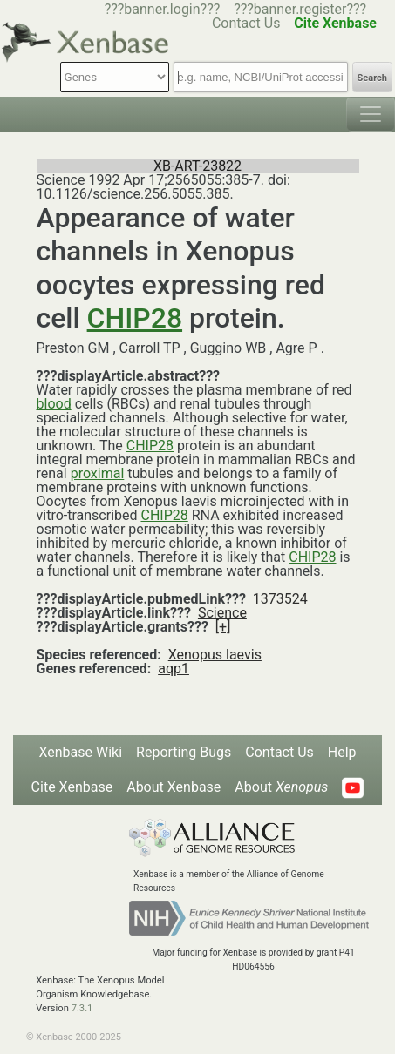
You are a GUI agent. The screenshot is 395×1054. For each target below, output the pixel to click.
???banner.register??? (300, 9)
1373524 (280, 599)
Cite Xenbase (72, 787)
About (281, 787)
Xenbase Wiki (80, 752)
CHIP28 (134, 317)
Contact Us (279, 752)
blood (54, 403)
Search (372, 78)
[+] (223, 626)
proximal (98, 473)
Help (342, 752)
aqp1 (173, 668)
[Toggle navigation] (370, 114)
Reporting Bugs (183, 752)
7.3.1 (82, 1008)
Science (222, 613)
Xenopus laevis (215, 654)
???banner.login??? (163, 9)
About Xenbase (173, 787)
